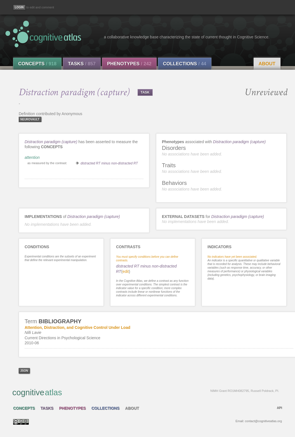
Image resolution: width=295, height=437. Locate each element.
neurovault (29, 119)
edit (125, 271)
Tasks (82, 63)
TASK (145, 92)
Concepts (37, 63)
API (279, 407)
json (24, 370)
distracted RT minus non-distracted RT (109, 163)
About (267, 63)
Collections (184, 63)
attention (32, 157)
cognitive (145, 392)
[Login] (19, 7)
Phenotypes (129, 63)
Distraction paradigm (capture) (51, 142)
